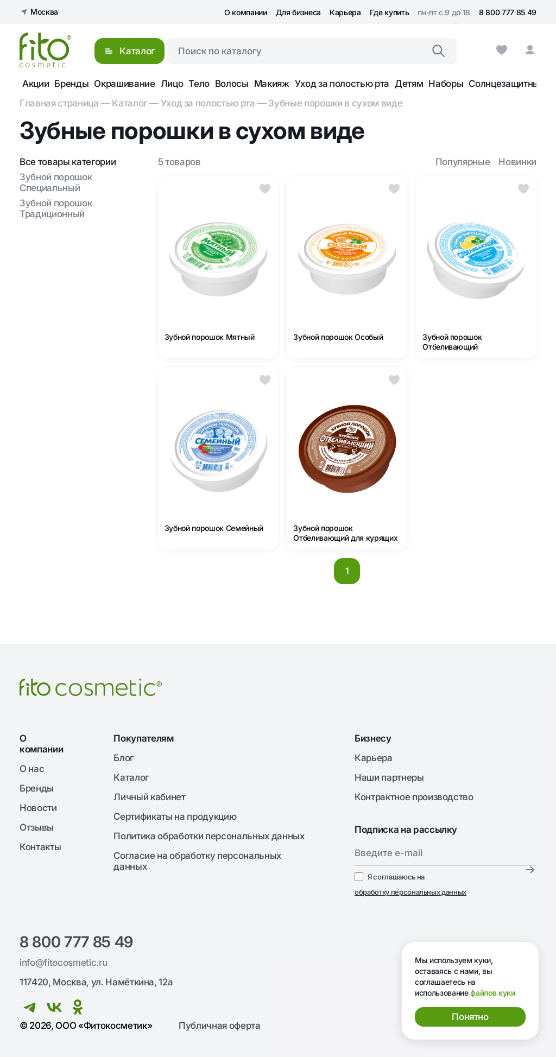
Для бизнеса (298, 12)
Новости (38, 807)
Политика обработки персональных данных (208, 836)
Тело (199, 83)
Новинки (517, 161)
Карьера (345, 12)
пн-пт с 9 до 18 (444, 12)
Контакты (40, 846)
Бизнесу (373, 738)
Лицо (172, 83)
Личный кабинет (149, 797)
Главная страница (59, 103)
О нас (32, 768)
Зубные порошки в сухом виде (335, 103)
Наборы (445, 83)
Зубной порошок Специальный (56, 182)
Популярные (462, 161)
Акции (35, 83)
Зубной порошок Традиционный (56, 208)
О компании (245, 12)
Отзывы (37, 827)
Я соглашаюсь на (410, 884)
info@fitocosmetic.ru (63, 962)
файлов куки (492, 992)
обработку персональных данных (410, 892)
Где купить (389, 12)
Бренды (71, 83)
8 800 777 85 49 (507, 12)
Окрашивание (124, 83)
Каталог (129, 103)
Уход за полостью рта (342, 83)
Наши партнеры (389, 777)
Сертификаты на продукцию (174, 816)
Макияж (271, 83)
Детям (409, 83)
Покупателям (143, 738)
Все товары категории (68, 161)
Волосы (232, 83)
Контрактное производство (414, 797)
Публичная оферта (220, 1025)
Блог (123, 757)
